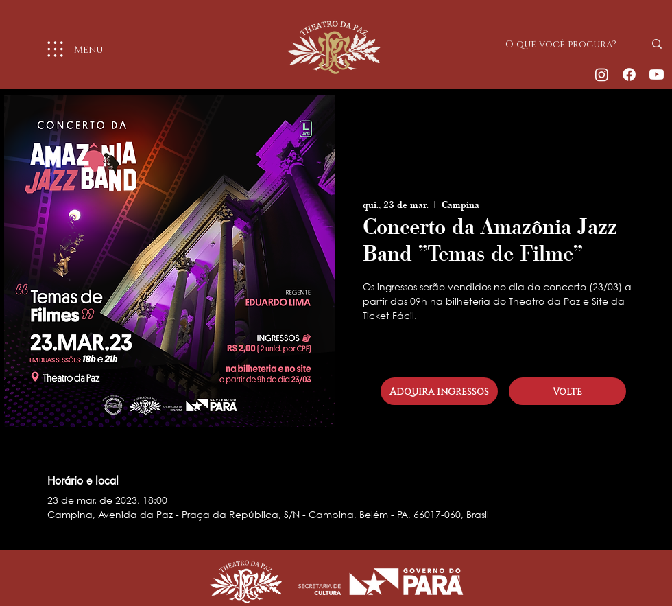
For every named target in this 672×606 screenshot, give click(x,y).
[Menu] (69, 49)
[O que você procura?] (564, 44)
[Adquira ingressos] (439, 391)
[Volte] (567, 391)
